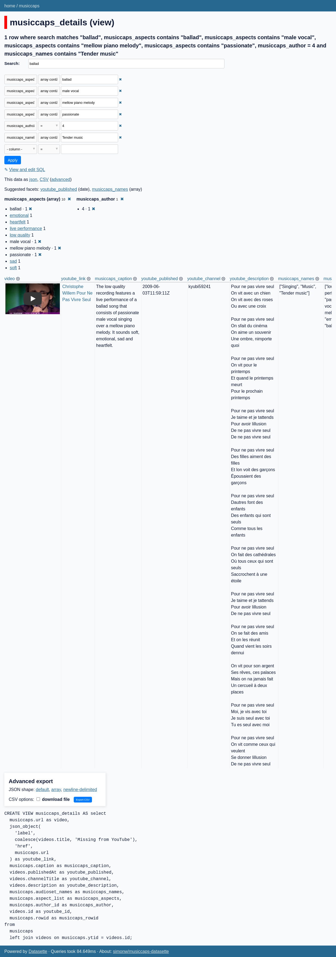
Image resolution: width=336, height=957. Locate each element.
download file (53, 799)
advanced (60, 179)
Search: (12, 63)
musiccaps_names (110, 189)
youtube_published (59, 189)
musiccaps (29, 6)
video (9, 278)
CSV (44, 179)
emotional (19, 215)
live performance (26, 228)
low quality (20, 235)
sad (13, 261)
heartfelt (18, 222)
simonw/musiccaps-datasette (141, 951)
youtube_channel (203, 278)
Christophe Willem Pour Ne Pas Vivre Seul (78, 293)
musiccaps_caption (113, 278)
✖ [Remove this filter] (120, 79)
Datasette (38, 951)
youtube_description (249, 278)
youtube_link (73, 278)
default (42, 789)
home (9, 6)
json (33, 179)
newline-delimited (80, 789)
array (56, 789)
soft (13, 267)
